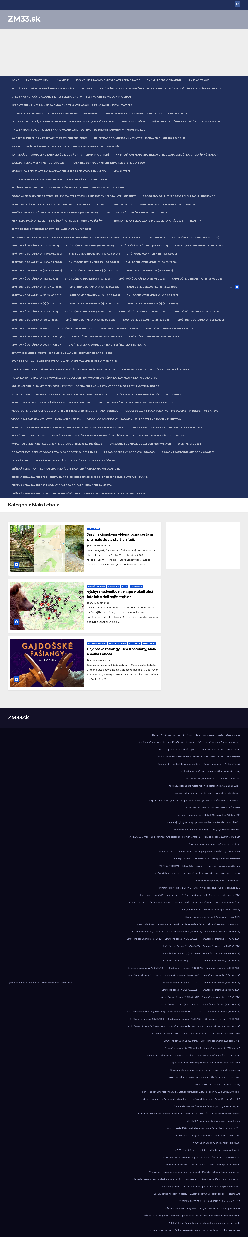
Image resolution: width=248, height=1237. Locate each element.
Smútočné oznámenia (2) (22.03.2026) (36, 303)
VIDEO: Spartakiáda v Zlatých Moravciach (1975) (46, 419)
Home (15, 80)
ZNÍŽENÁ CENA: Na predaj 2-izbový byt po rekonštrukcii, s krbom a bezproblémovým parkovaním (79, 477)
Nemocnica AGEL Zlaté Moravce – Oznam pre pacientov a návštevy (58, 171)
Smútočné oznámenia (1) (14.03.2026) (36, 262)
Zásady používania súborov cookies (188, 452)
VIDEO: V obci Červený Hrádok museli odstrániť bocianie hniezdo (134, 419)
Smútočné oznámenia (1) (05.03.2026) (36, 253)
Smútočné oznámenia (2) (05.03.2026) (197, 278)
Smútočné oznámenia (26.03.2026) (197, 311)
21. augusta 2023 (99, 603)
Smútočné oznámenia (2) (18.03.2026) (94, 295)
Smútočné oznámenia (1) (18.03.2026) (94, 262)
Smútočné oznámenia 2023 (75, 328)
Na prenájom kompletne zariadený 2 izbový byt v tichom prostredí (60, 154)
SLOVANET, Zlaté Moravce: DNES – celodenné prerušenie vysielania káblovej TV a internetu (76, 237)
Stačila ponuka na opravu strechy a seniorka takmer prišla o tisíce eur (64, 361)
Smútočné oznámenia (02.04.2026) (195, 237)
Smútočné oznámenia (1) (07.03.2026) (94, 253)
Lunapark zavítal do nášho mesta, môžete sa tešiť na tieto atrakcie (170, 121)
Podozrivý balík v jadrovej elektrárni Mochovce (179, 196)
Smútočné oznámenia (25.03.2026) (142, 311)
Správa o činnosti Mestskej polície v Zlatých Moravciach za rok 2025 (61, 353)
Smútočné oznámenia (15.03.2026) (88, 278)
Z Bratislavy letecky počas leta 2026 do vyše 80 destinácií (54, 452)
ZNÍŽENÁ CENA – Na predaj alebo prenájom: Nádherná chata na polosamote (65, 468)
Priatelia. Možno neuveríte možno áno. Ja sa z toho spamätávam (58, 220)
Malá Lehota (93, 529)
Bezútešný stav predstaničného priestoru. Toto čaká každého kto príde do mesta (160, 88)
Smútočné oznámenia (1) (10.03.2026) (152, 253)
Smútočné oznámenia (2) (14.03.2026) (36, 295)
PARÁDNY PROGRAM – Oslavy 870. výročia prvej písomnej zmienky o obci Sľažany (68, 187)
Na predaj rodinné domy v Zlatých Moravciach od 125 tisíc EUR (139, 138)
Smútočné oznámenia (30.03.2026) (146, 319)
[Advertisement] (124, 52)
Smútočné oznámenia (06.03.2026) (144, 245)
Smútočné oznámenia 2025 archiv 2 (97, 336)
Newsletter (122, 171)
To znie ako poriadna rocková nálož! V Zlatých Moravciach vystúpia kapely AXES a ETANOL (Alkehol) (84, 377)
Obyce (124, 586)
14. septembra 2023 (101, 545)
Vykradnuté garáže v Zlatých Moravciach (140, 443)
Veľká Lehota (136, 586)
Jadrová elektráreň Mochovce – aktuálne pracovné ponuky (55, 113)
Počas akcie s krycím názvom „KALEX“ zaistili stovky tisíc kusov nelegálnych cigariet (73, 196)
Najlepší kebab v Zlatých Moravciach (38, 163)
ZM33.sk (24, 19)
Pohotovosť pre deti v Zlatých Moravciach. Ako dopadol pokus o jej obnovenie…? (71, 204)
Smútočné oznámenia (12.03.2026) (149, 270)
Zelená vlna (20, 460)
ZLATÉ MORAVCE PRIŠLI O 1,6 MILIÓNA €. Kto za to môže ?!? (75, 460)
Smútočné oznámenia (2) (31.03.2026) (152, 303)
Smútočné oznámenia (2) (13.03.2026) (152, 287)
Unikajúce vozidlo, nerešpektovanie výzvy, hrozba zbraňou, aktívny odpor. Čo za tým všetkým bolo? (85, 386)
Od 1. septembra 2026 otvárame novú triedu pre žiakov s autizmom (59, 179)
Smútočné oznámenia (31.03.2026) (200, 319)
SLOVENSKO (157, 237)
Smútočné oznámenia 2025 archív (169, 328)
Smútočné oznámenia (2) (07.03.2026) (37, 287)
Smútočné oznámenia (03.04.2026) (35, 245)
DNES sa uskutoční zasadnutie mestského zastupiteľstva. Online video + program (71, 96)
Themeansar (66, 982)
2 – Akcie (63, 80)
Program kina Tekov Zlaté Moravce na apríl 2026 (148, 220)
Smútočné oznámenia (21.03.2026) (34, 311)
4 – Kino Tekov (199, 80)
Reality (195, 220)
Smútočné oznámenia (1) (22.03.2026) (36, 270)
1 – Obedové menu (38, 80)
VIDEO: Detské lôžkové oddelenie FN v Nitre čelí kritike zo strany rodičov (64, 411)
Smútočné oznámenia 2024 (119, 328)
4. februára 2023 (100, 660)
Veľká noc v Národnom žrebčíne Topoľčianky (148, 394)
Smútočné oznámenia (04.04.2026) (90, 245)
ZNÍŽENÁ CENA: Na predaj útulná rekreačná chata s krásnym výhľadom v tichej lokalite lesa (78, 493)
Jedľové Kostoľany (96, 586)
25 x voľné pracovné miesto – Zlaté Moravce (108, 80)
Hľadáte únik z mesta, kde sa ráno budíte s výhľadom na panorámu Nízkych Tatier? (71, 105)
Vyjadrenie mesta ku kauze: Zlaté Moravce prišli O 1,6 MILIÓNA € (57, 443)
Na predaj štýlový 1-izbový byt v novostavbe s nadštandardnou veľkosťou (66, 146)
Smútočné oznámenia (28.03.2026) (35, 319)
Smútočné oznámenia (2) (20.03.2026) (152, 295)
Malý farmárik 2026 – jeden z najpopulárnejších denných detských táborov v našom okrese (78, 129)
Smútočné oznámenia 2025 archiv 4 (36, 344)
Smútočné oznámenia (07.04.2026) (199, 245)
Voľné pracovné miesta (28, 435)
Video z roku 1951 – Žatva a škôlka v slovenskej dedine (50, 402)
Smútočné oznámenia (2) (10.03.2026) (95, 287)
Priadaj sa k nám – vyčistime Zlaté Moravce (136, 212)
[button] (231, 286)
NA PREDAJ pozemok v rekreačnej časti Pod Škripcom (49, 138)
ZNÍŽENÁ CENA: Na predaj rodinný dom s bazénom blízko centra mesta (61, 485)
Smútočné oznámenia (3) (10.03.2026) (91, 319)
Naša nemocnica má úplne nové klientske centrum (109, 163)
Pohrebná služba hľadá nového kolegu (168, 204)
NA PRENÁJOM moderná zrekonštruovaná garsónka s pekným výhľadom (167, 154)
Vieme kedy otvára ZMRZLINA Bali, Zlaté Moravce (167, 427)
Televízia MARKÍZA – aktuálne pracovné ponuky (155, 369)
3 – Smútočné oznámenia (164, 80)
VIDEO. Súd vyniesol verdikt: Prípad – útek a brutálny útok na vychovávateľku (68, 427)
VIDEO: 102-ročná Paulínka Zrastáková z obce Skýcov (135, 402)
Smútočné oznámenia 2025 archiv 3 (154, 336)
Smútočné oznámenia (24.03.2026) (88, 311)
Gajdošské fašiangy (97, 643)
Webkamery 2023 (189, 443)
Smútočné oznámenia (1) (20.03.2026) (151, 262)
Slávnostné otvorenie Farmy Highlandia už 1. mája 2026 (51, 229)
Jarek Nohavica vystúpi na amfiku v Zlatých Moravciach (146, 113)
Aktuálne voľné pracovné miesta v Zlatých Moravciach (52, 88)
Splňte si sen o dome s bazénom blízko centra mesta (107, 344)
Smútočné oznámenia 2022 (30, 328)
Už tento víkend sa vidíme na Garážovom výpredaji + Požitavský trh (60, 394)
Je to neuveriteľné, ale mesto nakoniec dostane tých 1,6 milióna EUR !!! (62, 121)
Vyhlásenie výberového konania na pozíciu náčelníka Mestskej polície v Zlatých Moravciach (119, 435)
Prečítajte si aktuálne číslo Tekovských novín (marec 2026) (54, 212)
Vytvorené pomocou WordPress (24, 982)
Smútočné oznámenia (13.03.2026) (34, 278)
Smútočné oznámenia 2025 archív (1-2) (38, 336)
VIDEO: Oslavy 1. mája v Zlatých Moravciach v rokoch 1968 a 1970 (172, 411)
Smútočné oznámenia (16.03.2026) (141, 278)
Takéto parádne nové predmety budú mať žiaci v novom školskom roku (63, 369)
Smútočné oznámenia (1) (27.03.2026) (94, 270)
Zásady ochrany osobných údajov (129, 452)
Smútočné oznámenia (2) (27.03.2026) (95, 303)
